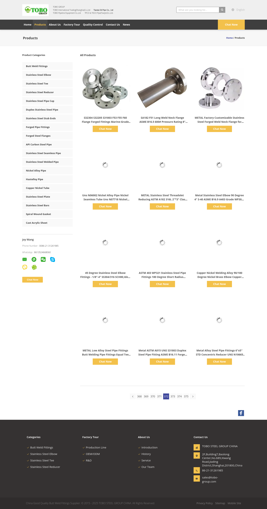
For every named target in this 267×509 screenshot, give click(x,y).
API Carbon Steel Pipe (39, 144)
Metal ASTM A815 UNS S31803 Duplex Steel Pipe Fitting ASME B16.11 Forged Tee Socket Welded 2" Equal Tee (162, 354)
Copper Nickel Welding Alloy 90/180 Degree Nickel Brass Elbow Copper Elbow (219, 277)
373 (173, 396)
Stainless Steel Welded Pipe (42, 161)
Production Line (94, 447)
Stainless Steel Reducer (40, 92)
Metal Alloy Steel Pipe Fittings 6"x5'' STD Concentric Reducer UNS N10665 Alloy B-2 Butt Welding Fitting (219, 354)
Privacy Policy (205, 503)
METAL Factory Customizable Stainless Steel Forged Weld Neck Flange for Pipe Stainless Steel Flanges (219, 122)
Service (144, 460)
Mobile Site (234, 503)
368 (139, 396)
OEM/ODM (91, 454)
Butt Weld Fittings (36, 66)
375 (186, 396)
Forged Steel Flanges (38, 135)
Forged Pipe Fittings (38, 127)
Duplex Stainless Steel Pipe (42, 109)
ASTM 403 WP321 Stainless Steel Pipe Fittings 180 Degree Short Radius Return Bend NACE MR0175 (162, 277)
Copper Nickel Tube (37, 188)
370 (153, 396)
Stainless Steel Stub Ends (41, 118)
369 (146, 396)
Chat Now (231, 24)
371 (159, 396)
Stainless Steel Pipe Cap (40, 101)
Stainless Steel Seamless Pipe (43, 153)
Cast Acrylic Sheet (36, 222)
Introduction (148, 447)
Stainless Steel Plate (38, 196)
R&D (87, 460)
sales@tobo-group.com (210, 479)
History (144, 454)
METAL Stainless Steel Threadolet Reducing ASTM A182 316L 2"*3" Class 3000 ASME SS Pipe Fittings (162, 199)
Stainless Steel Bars (37, 205)
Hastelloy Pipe (34, 179)
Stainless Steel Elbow (38, 74)
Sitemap (220, 503)
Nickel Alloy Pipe (36, 170)
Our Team (146, 467)
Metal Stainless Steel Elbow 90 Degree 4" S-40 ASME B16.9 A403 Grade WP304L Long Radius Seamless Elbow (219, 199)
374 (179, 396)
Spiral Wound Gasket (38, 214)
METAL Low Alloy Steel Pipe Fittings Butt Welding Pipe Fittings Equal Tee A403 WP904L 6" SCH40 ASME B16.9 (105, 354)
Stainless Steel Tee (37, 83)
